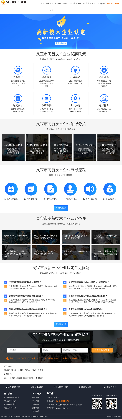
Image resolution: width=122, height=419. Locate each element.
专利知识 (35, 401)
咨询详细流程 (61, 208)
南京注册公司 (9, 378)
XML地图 (117, 417)
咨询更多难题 (61, 324)
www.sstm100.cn (62, 408)
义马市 (34, 370)
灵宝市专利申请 (88, 3)
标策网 (19, 378)
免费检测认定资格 (102, 350)
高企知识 (35, 397)
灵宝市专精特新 (61, 3)
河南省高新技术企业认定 (33, 378)
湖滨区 (7, 370)
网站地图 (110, 417)
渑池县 (13, 370)
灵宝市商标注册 (74, 3)
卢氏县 (27, 370)
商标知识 (35, 408)
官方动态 (35, 411)
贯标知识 (35, 404)
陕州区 (20, 370)
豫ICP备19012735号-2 (40, 417)
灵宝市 (40, 370)
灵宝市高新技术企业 (12, 397)
